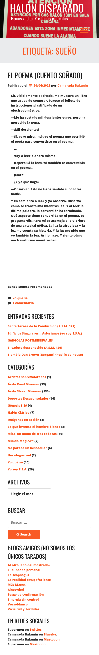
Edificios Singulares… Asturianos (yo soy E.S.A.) (45, 333)
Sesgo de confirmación (26, 594)
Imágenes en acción (23, 420)
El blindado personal (24, 570)
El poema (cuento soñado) (45, 75)
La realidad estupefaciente (29, 580)
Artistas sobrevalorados (27, 377)
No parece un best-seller (27, 448)
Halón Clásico (18, 412)
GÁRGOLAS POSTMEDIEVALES (30, 340)
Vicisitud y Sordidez (23, 609)
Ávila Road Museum (23, 384)
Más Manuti (17, 584)
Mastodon (51, 639)
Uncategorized (19, 455)
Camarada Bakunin (73, 85)
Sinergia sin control (23, 599)
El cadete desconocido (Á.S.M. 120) (35, 347)
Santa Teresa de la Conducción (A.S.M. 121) (41, 326)
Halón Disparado (47, 8)
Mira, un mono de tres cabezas (32, 434)
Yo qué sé (20, 298)
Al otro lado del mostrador (29, 565)
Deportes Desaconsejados (28, 398)
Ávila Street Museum (24, 391)
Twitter (35, 629)
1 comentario (23, 303)
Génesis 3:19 (17, 405)
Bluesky (50, 634)
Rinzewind (16, 589)
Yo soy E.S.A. (17, 469)
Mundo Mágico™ (21, 441)
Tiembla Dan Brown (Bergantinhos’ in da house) (45, 354)
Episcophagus (18, 575)
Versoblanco (18, 604)
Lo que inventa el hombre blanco (34, 427)
